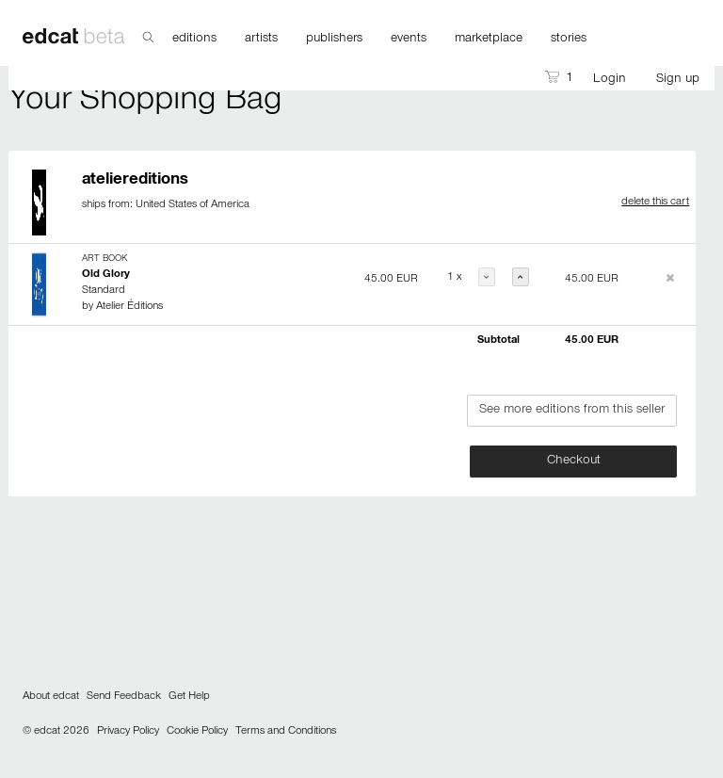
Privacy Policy (128, 731)
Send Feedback (124, 697)
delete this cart (655, 202)
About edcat (51, 697)
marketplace (488, 39)
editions (194, 39)
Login (609, 80)
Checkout (574, 461)
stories (568, 39)
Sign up (677, 80)
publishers (334, 39)
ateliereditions (135, 180)
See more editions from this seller (572, 410)
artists (261, 39)
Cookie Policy (197, 731)
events (408, 39)
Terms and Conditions (285, 731)
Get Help (189, 697)
